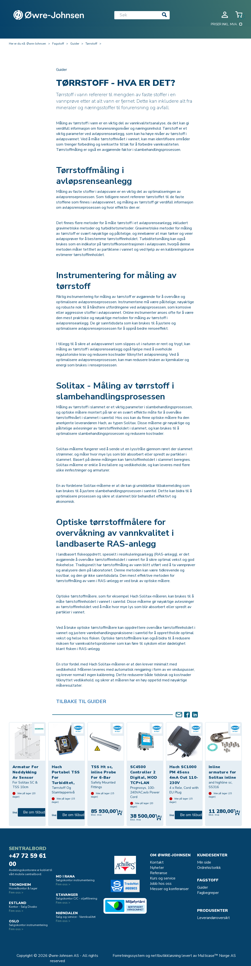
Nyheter (157, 867)
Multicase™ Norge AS (217, 955)
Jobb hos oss (161, 883)
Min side (204, 862)
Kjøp (119, 812)
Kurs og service (162, 878)
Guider (74, 44)
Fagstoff (58, 44)
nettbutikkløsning (166, 955)
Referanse (158, 873)
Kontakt (157, 862)
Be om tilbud (34, 812)
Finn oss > (16, 892)
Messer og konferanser (169, 889)
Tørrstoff (91, 44)
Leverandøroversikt (213, 917)
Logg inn (225, 15)
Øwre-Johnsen (36, 44)
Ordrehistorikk (209, 867)
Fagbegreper (208, 892)
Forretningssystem (129, 955)
